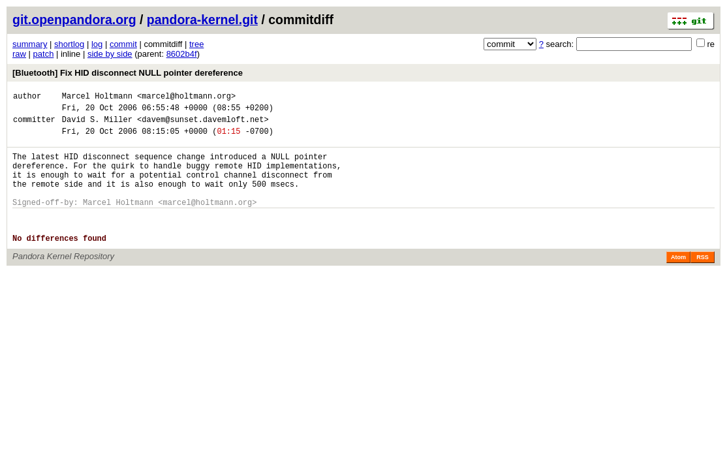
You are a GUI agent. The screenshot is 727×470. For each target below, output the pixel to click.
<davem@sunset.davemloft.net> (203, 125)
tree (196, 44)
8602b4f (181, 54)
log (96, 44)
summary (29, 44)
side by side (109, 54)
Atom (678, 280)
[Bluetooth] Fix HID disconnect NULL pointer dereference (127, 73)
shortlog (69, 44)
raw (19, 54)
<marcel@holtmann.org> (186, 97)
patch (43, 54)
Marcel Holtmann (97, 97)
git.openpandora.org (74, 19)
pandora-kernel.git (202, 19)
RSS (702, 280)
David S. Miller (97, 125)
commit (123, 44)
